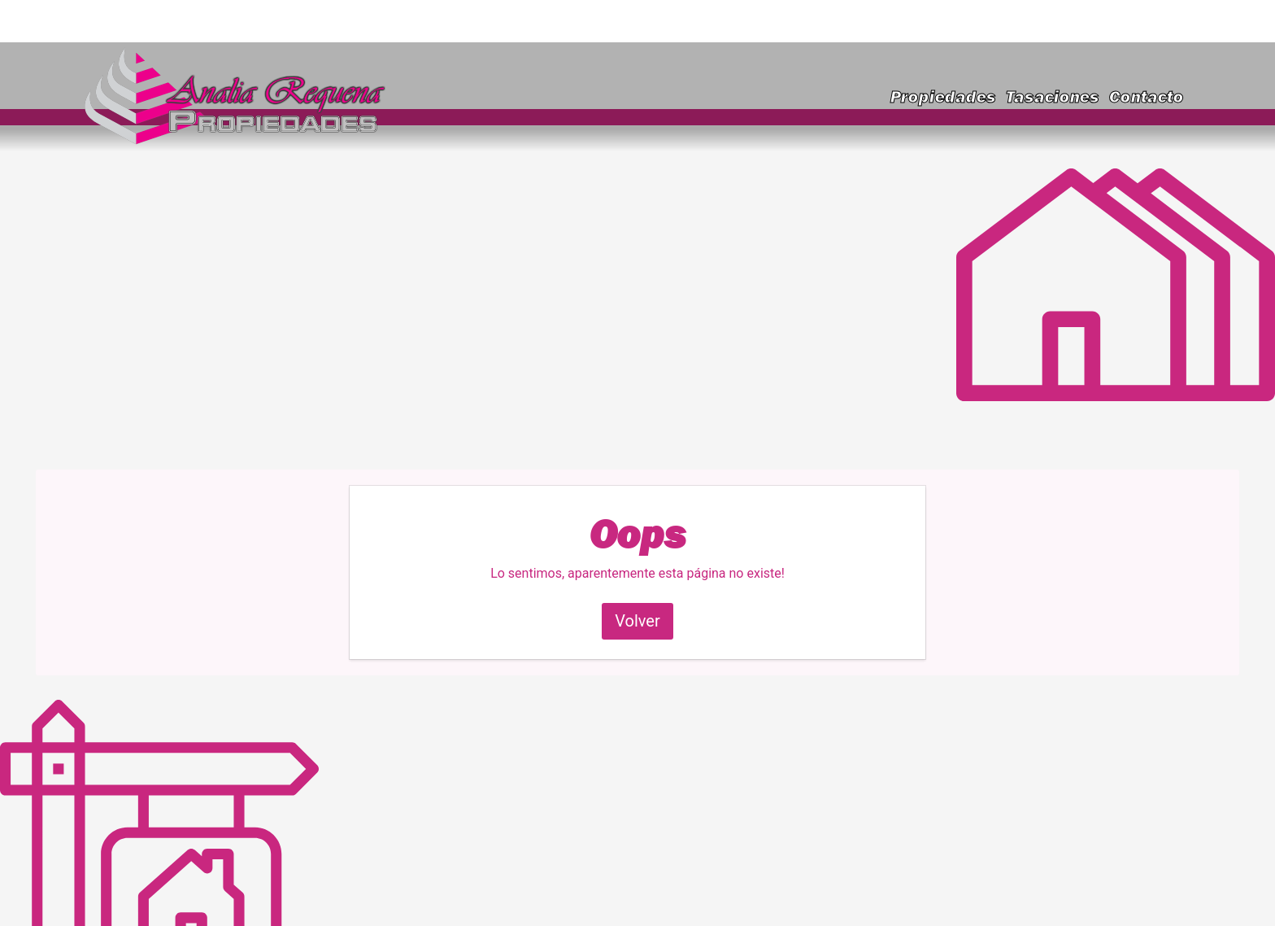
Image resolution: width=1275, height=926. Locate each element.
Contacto (1146, 96)
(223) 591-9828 (1128, 20)
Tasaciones (1052, 96)
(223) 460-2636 (1003, 20)
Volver (637, 621)
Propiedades (943, 96)
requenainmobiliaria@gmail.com (214, 20)
